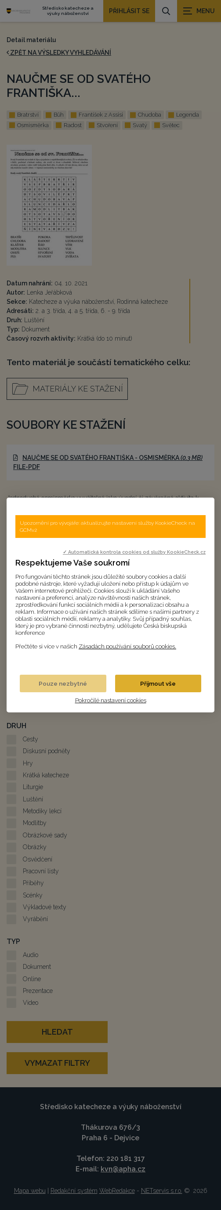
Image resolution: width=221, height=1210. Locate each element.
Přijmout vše (158, 683)
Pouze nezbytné (63, 683)
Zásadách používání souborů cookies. (127, 646)
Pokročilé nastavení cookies (110, 700)
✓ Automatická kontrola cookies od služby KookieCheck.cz (134, 552)
